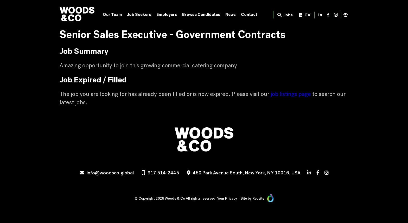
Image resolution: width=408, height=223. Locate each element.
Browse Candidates (201, 14)
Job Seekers (139, 14)
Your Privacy (227, 198)
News (230, 14)
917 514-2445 (163, 173)
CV (304, 15)
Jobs (285, 15)
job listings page (291, 94)
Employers (166, 14)
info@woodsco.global (110, 173)
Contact (249, 14)
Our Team (112, 14)
